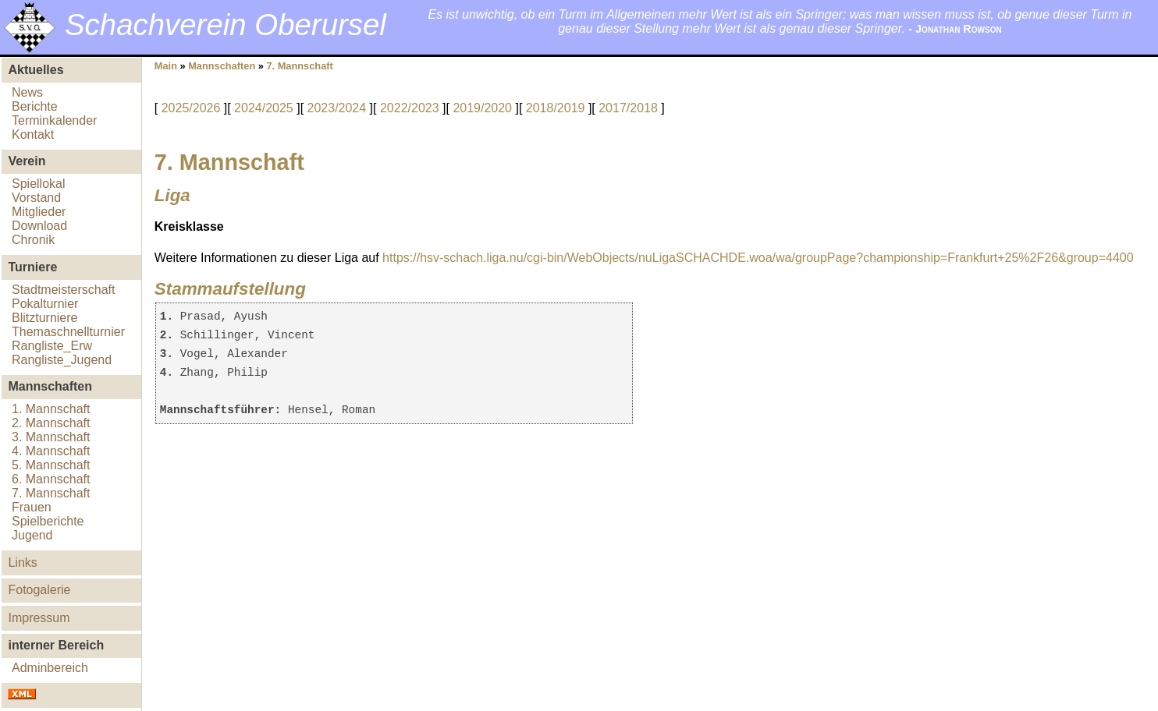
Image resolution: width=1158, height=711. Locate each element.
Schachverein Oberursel (225, 24)
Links (22, 562)
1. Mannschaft (51, 409)
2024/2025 (263, 108)
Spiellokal (38, 183)
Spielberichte (48, 521)
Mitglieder (39, 211)
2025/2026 (191, 108)
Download (39, 225)
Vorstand (36, 197)
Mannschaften (221, 66)
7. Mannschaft (51, 493)
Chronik (33, 239)
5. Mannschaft (51, 465)
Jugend (32, 535)
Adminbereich (50, 667)
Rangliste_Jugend (62, 359)
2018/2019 (555, 108)
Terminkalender (54, 120)
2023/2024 (337, 108)
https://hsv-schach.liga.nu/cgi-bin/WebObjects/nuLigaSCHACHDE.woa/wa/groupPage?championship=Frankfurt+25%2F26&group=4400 (757, 257)
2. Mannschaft (51, 423)
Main (166, 66)
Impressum (38, 617)
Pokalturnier (45, 303)
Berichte (35, 106)
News (27, 92)
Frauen (32, 507)
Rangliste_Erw (52, 345)
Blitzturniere (44, 317)
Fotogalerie (39, 589)
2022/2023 (409, 108)
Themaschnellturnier (68, 331)
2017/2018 (628, 108)
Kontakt (33, 134)
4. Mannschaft (51, 451)
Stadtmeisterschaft (63, 289)
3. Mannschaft (51, 437)
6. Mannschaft (51, 479)
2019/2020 (482, 108)
